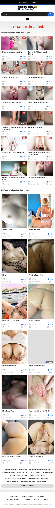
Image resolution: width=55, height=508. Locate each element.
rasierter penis (42, 481)
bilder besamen (22, 475)
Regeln (36, 499)
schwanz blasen (22, 472)
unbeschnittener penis (27, 481)
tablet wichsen (33, 478)
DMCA (46, 499)
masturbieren (48, 472)
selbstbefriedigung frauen (39, 470)
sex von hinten (10, 470)
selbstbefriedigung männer (15, 478)
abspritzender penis (37, 475)
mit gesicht (45, 478)
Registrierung (23, 2)
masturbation (22, 469)
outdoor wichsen (8, 473)
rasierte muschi (12, 481)
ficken (38, 473)
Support (27, 499)
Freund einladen (13, 499)
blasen (12, 475)
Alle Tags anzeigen (27, 486)
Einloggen (33, 2)
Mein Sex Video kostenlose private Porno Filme (23, 504)
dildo (32, 472)
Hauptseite (14, 496)
